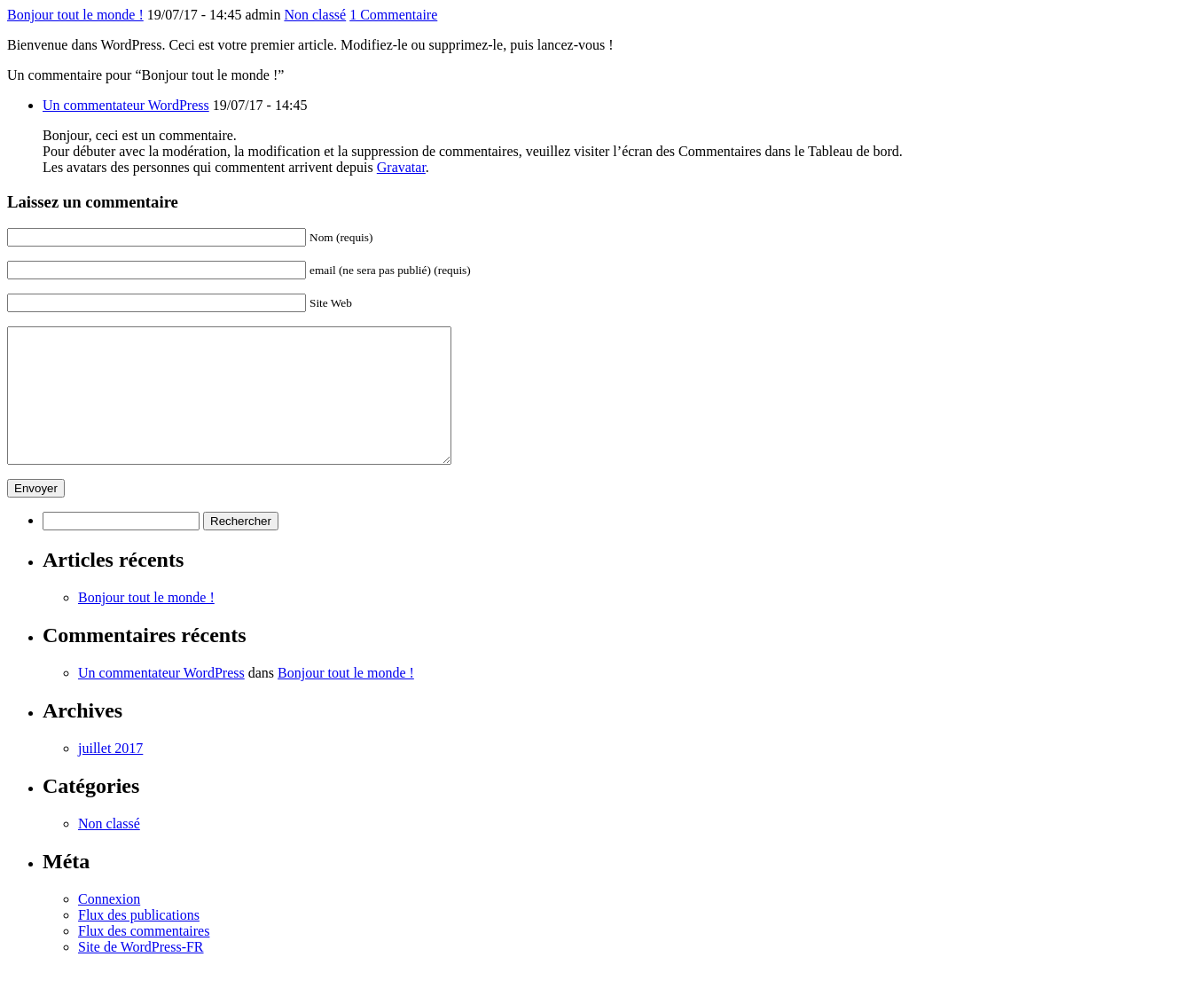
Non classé (315, 14)
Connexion (109, 925)
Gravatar (401, 167)
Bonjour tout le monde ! (75, 14)
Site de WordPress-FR (141, 973)
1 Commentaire (393, 14)
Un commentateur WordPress (126, 105)
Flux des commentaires (143, 957)
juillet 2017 (110, 774)
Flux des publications (139, 941)
